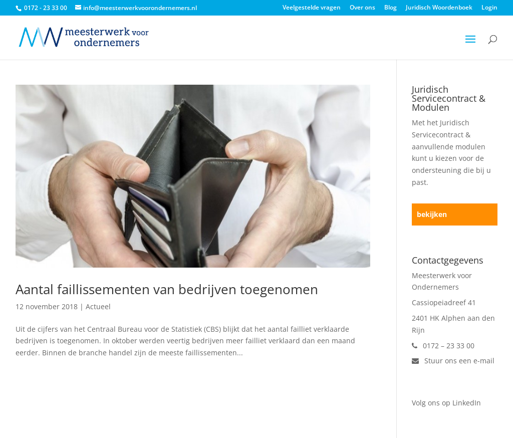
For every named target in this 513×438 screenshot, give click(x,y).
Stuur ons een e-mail (453, 360)
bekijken (432, 214)
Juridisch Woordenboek (439, 8)
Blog (390, 8)
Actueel (98, 306)
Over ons (362, 8)
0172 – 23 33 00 (443, 345)
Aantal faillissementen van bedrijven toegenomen (167, 289)
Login (489, 8)
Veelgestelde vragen (312, 8)
